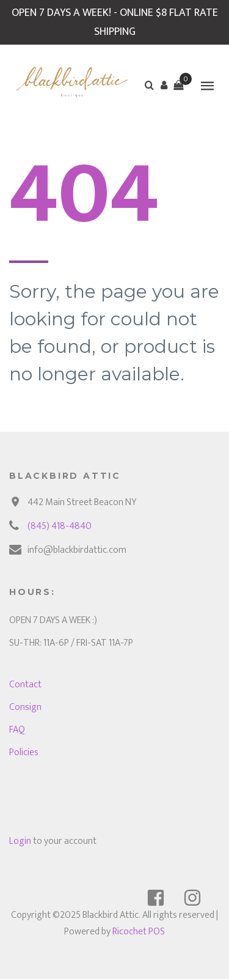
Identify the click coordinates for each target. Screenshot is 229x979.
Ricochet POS (138, 931)
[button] (163, 85)
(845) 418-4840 (59, 526)
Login (20, 841)
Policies (23, 752)
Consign (25, 707)
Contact (25, 684)
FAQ (17, 730)
